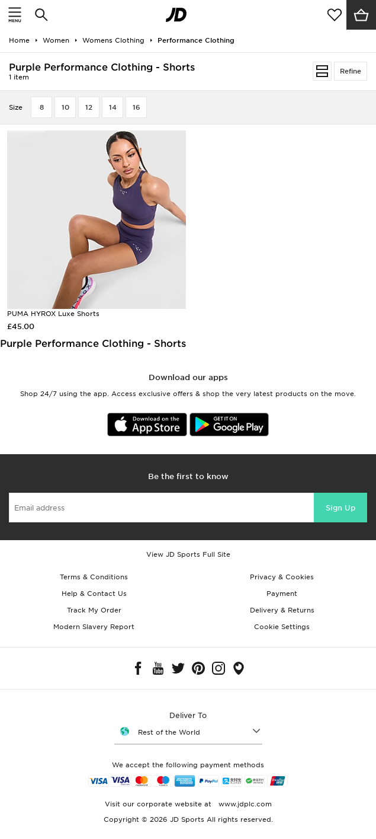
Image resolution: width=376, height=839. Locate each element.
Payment (281, 593)
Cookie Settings (282, 627)
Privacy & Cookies (282, 577)
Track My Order (94, 610)
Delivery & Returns (282, 610)
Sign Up (340, 507)
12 (88, 107)
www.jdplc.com (244, 804)
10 (65, 107)
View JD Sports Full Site (188, 554)
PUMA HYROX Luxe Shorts (53, 314)
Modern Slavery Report (93, 627)
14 (113, 107)
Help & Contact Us (94, 593)
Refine (350, 71)
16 (136, 107)
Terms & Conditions (94, 577)
